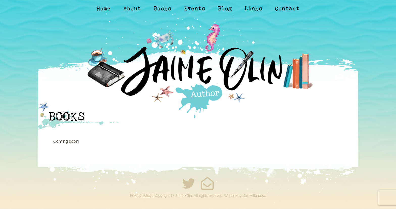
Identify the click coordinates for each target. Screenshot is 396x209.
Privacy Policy (141, 196)
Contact (287, 8)
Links (253, 8)
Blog (225, 8)
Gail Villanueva (254, 196)
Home (103, 8)
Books (162, 8)
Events (194, 8)
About (132, 8)
